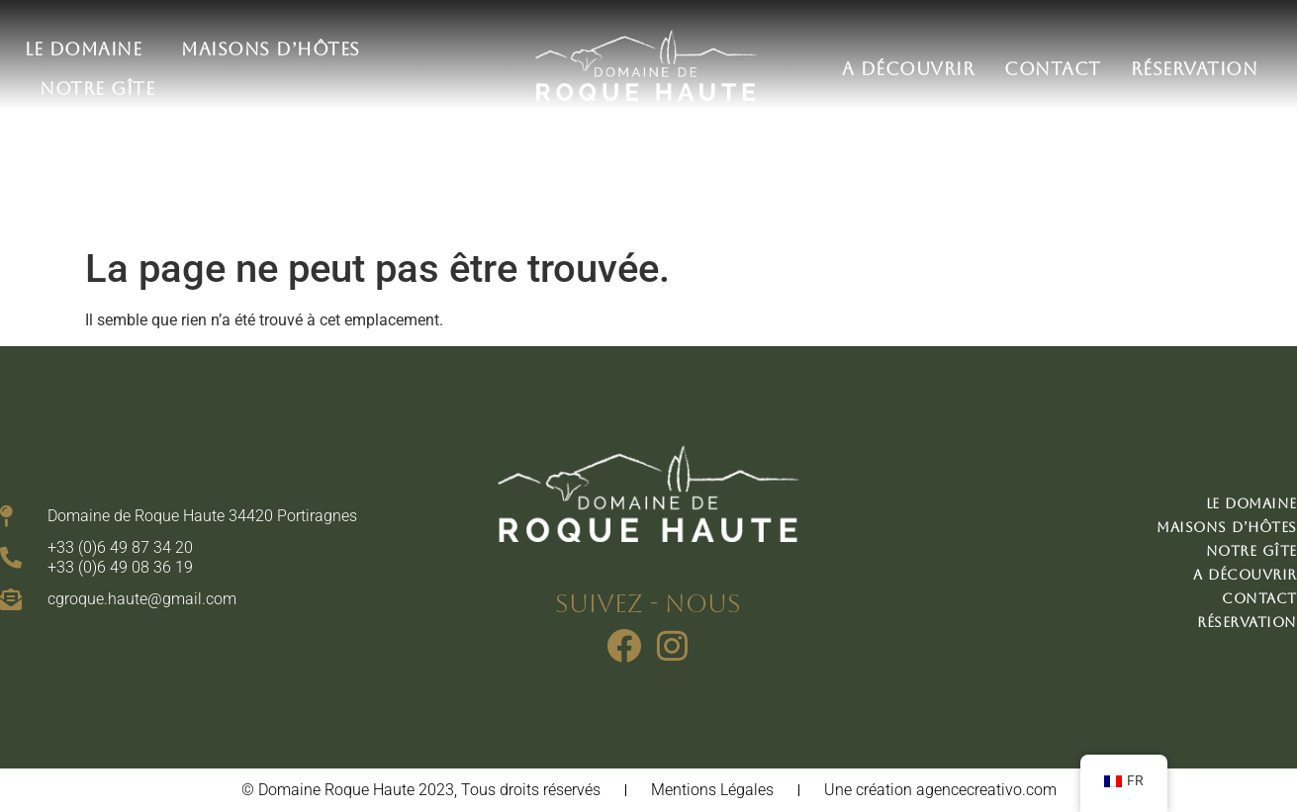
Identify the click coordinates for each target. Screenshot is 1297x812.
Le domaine (88, 49)
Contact (1052, 68)
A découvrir (908, 68)
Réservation (1194, 68)
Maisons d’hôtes (275, 49)
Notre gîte (97, 88)
